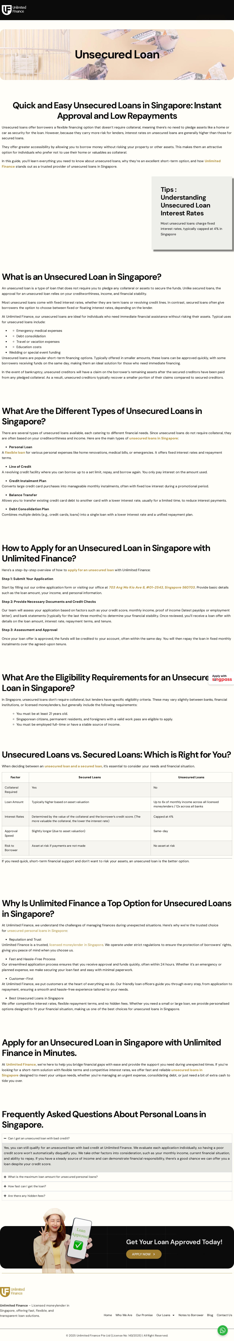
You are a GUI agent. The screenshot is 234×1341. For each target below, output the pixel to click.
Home (54, 5)
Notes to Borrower (155, 5)
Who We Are (75, 5)
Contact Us (116, 13)
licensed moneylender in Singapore (76, 945)
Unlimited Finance (21, 1064)
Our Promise (100, 5)
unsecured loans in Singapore (153, 438)
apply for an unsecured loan (91, 570)
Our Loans (125, 5)
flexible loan (15, 452)
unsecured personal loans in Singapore (37, 931)
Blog (179, 5)
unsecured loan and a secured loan (73, 766)
